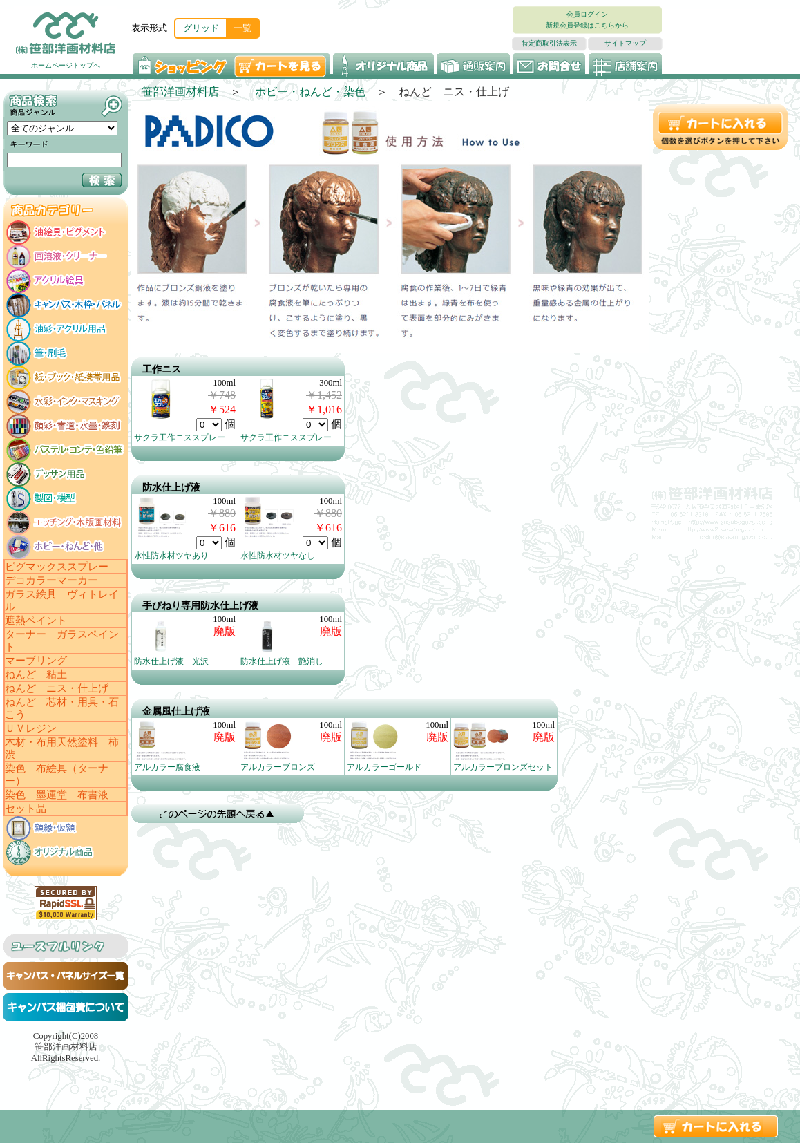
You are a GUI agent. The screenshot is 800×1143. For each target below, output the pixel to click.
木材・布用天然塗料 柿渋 (62, 748)
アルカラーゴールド (384, 767)
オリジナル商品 (383, 65)
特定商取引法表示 (549, 43)
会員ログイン (587, 14)
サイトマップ (625, 43)
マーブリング (36, 660)
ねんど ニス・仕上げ (56, 688)
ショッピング (181, 65)
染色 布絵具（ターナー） (56, 774)
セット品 (25, 808)
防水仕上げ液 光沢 (171, 661)
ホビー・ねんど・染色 (310, 91)
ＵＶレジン (31, 728)
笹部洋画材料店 (180, 91)
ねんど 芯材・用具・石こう (62, 708)
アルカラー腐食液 (167, 767)
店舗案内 (625, 65)
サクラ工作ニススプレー (179, 437)
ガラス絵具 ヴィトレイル (62, 600)
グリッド (201, 28)
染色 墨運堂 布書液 (56, 794)
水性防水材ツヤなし (277, 555)
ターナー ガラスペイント (62, 640)
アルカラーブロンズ (277, 767)
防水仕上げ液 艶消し (281, 661)
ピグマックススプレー (56, 566)
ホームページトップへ (65, 65)
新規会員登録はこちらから (587, 25)
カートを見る (281, 65)
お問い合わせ (549, 65)
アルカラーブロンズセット (503, 767)
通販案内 (473, 65)
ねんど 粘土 (36, 674)
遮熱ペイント (36, 620)
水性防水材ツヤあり (171, 555)
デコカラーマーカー (51, 580)
